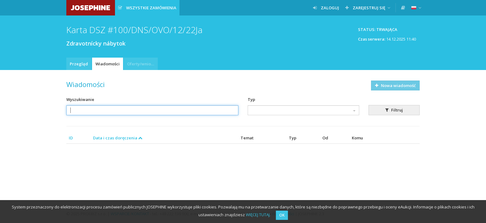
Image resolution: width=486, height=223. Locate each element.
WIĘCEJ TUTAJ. (258, 214)
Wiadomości (107, 64)
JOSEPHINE (90, 7)
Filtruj (394, 110)
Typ (251, 99)
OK (282, 215)
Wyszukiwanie (80, 99)
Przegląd (79, 64)
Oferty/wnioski (141, 64)
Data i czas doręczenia (118, 138)
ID (71, 138)
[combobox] (303, 110)
